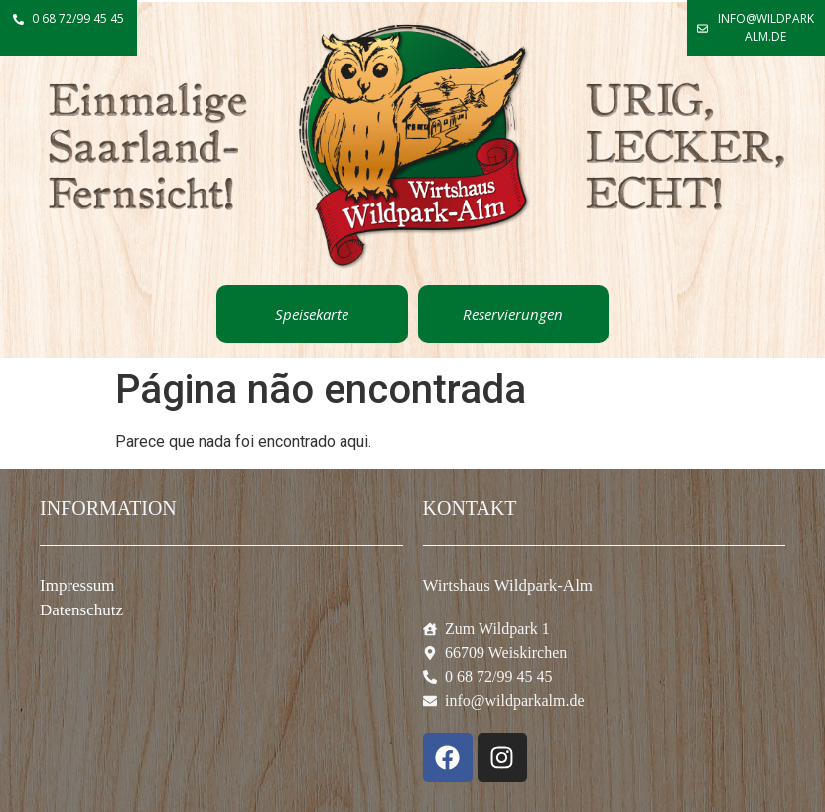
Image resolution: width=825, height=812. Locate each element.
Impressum (77, 585)
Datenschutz (81, 610)
